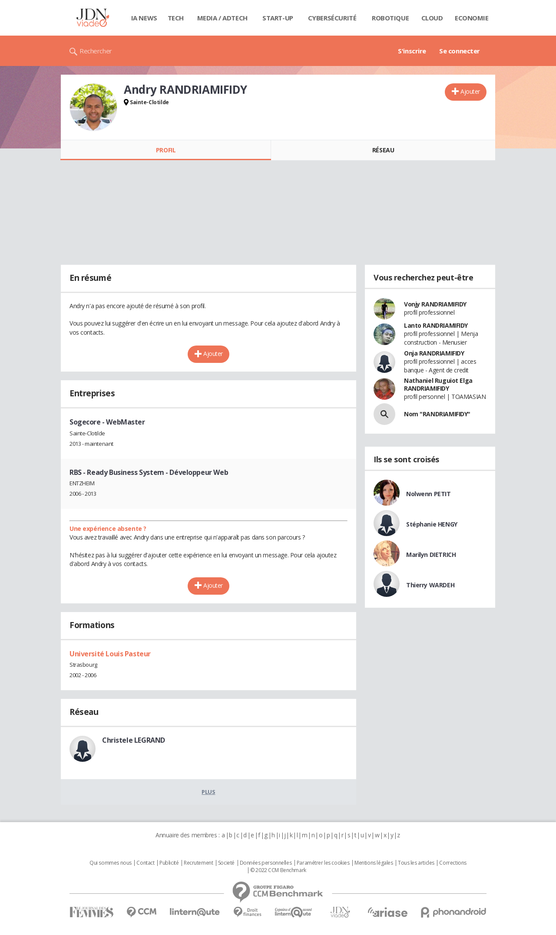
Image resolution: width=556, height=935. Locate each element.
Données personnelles (266, 863)
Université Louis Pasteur (110, 653)
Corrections (452, 863)
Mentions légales (373, 863)
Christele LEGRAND (133, 740)
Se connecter (459, 50)
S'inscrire (412, 50)
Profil (165, 150)
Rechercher (95, 50)
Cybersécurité (332, 17)
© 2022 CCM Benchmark (278, 870)
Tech (176, 17)
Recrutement (198, 863)
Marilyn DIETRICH (431, 554)
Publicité (169, 863)
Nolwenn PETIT (428, 494)
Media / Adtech (222, 17)
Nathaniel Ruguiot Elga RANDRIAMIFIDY (438, 384)
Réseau (383, 150)
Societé (226, 863)
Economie (472, 17)
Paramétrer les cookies (323, 863)
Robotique (390, 17)
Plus (208, 792)
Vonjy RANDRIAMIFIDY (435, 304)
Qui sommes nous (110, 863)
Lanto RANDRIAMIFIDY (436, 325)
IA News (144, 17)
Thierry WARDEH (430, 585)
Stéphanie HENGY (431, 524)
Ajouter (470, 91)
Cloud (432, 17)
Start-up (277, 17)
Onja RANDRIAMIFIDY (434, 353)
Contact (145, 863)
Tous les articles (416, 863)
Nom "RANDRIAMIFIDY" (437, 414)
